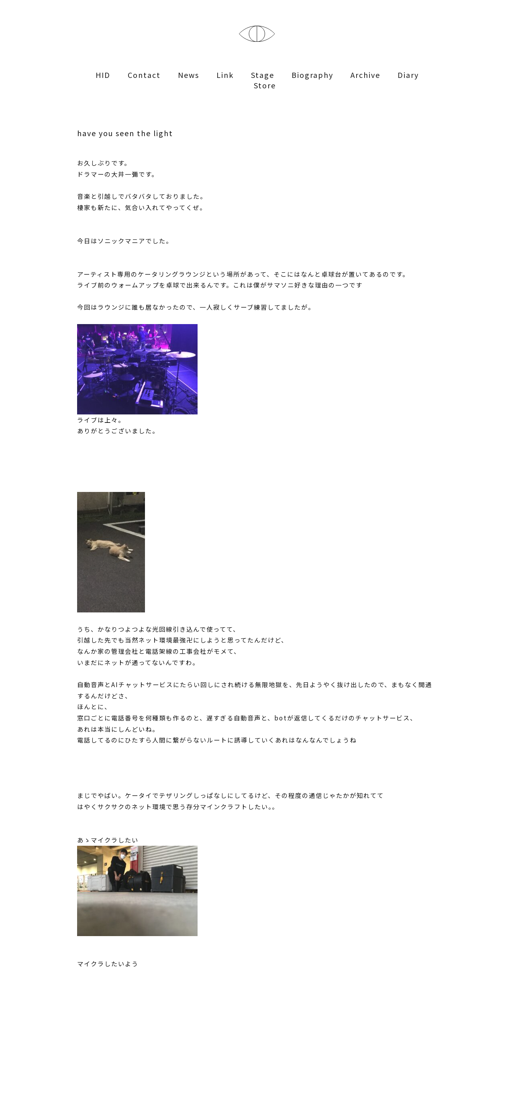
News (188, 74)
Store (265, 85)
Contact (144, 74)
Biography (312, 74)
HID (103, 74)
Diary (408, 74)
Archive (365, 74)
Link (225, 74)
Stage (262, 74)
